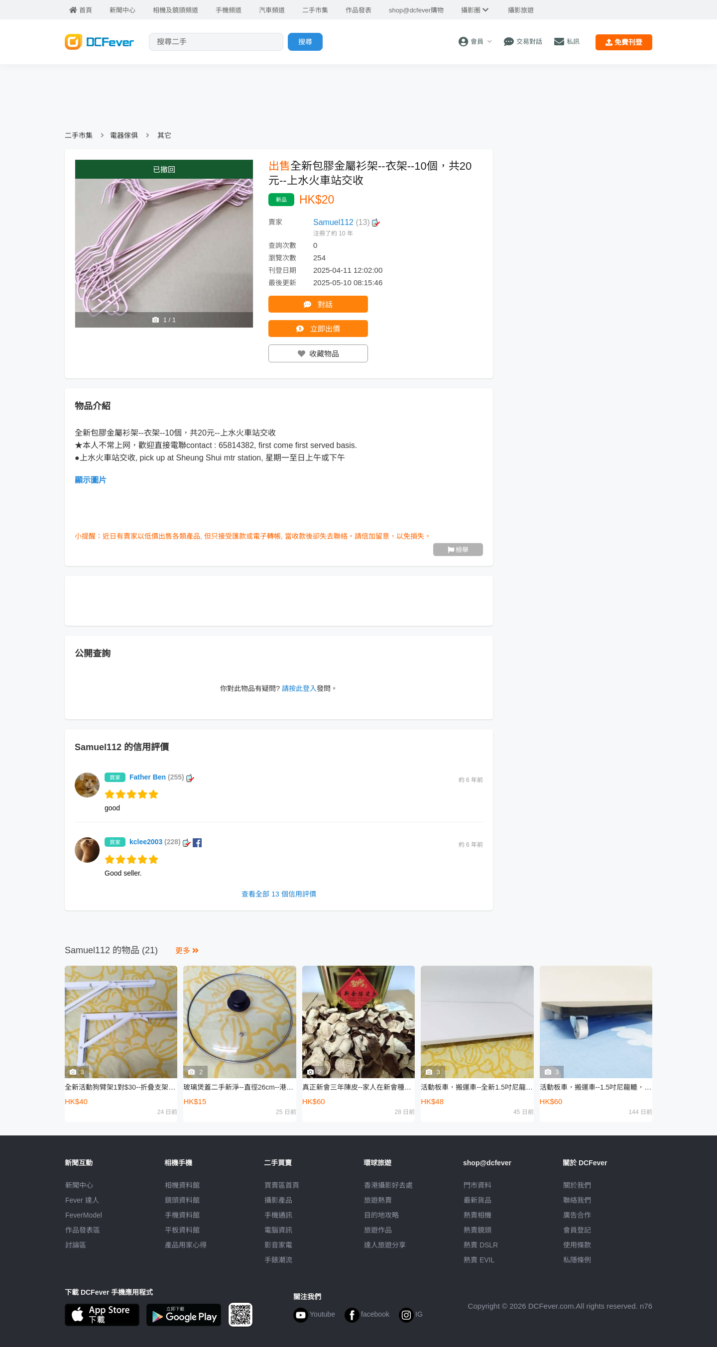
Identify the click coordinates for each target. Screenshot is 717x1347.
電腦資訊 (278, 1230)
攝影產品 (278, 1200)
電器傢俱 (124, 135)
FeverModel (83, 1215)
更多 (187, 950)
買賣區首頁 (281, 1185)
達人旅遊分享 (385, 1245)
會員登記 (577, 1230)
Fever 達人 (82, 1200)
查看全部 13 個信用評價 (278, 894)
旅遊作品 (378, 1230)
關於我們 (577, 1185)
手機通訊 (278, 1215)
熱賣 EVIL (479, 1260)
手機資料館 (182, 1215)
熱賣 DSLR (481, 1245)
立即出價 (318, 329)
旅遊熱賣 (378, 1200)
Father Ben (161, 777)
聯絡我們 (577, 1200)
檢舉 (458, 550)
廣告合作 (577, 1215)
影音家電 (278, 1245)
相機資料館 (182, 1185)
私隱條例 (577, 1260)
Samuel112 (346, 222)
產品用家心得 (186, 1245)
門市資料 (477, 1185)
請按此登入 (299, 688)
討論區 (75, 1245)
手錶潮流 (278, 1260)
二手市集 (79, 135)
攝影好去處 (388, 1185)
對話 (318, 304)
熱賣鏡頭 (477, 1230)
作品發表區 (82, 1230)
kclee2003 (165, 842)
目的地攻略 (381, 1215)
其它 (164, 135)
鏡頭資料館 (182, 1200)
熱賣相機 (477, 1215)
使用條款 (577, 1245)
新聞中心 (79, 1185)
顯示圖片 (91, 480)
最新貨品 (477, 1200)
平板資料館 (182, 1230)
